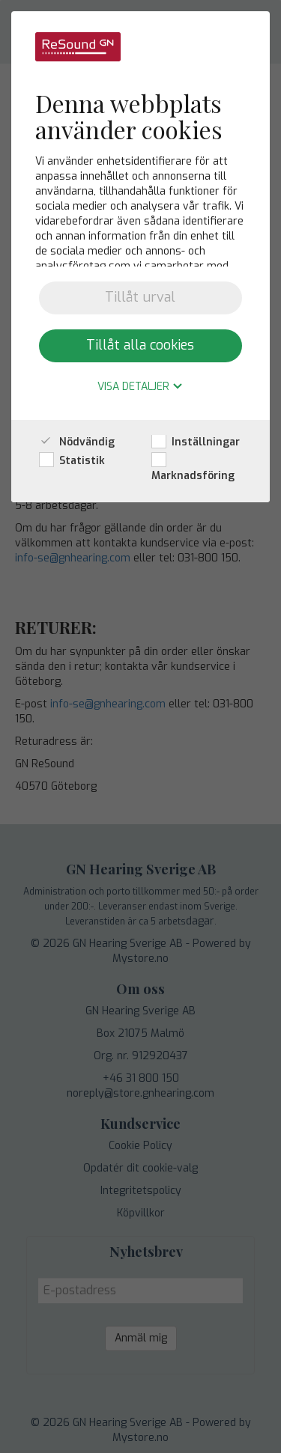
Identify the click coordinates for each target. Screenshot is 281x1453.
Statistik (72, 461)
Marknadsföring (193, 468)
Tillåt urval (140, 297)
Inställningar (195, 442)
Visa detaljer (140, 387)
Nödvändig (77, 442)
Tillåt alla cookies (140, 345)
